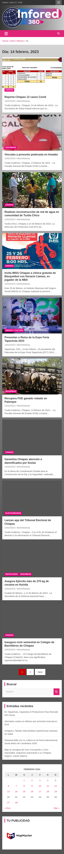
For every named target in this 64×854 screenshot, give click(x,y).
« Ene (7, 808)
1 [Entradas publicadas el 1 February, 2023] (24, 780)
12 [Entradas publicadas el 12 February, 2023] (55, 786)
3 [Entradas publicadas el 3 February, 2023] (39, 780)
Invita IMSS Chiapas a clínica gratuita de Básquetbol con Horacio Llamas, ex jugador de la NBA (30, 276)
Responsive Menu (58, 2)
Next (40, 672)
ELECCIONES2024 (13, 513)
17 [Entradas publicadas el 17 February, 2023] (40, 791)
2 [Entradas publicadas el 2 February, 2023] (32, 780)
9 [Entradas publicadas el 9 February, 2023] (32, 786)
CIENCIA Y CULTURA (14, 330)
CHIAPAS (9, 90)
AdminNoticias (23, 101)
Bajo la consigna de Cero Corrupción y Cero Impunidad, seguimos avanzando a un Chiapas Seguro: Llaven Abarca (27, 752)
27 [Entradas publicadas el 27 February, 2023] (8, 802)
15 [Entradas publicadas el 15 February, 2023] (24, 791)
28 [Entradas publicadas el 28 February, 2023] (16, 802)
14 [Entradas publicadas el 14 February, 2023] (16, 791)
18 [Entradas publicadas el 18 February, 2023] (48, 791)
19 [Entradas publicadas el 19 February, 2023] (55, 791)
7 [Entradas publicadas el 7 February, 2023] (16, 786)
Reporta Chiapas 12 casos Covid (25, 96)
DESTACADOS (11, 574)
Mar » (57, 808)
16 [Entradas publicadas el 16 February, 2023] (32, 791)
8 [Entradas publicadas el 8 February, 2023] (24, 786)
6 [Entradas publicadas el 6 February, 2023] (8, 786)
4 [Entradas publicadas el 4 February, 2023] (47, 780)
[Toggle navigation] (6, 33)
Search (57, 691)
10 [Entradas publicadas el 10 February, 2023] (40, 786)
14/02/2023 (9, 101)
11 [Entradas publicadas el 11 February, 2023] (48, 786)
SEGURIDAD (10, 147)
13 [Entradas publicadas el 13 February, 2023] (8, 791)
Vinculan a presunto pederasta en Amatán (31, 154)
